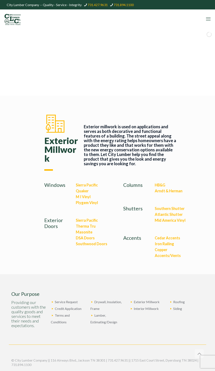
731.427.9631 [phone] (98, 5)
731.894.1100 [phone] (124, 5)
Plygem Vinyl (87, 202)
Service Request (66, 302)
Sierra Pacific (87, 185)
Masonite (84, 232)
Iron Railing (164, 243)
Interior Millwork (146, 309)
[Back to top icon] (199, 353)
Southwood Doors (91, 243)
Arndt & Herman (168, 191)
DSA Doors (85, 238)
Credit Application (68, 309)
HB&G (160, 185)
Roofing (179, 302)
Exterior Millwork (147, 302)
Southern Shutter (170, 208)
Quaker (82, 191)
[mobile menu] (208, 18)
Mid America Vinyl (170, 220)
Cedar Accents (167, 238)
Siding (177, 309)
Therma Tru (86, 226)
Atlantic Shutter (169, 214)
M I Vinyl (83, 196)
